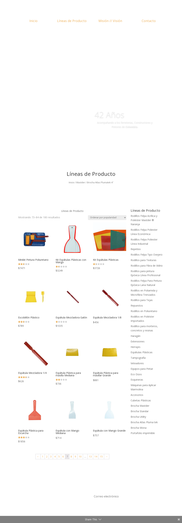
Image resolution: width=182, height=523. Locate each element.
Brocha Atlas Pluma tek (144, 422)
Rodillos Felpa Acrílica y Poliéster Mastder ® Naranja (144, 220)
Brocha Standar (140, 411)
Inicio (33, 21)
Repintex (136, 249)
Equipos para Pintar (142, 368)
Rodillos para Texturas (143, 260)
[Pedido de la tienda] (107, 217)
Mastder (80, 182)
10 (80, 456)
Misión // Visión (110, 21)
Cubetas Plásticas (141, 400)
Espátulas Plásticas (141, 352)
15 (101, 456)
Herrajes (135, 347)
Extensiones (137, 341)
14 (95, 456)
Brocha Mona (138, 427)
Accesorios (137, 395)
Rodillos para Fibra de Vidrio (147, 265)
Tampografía (138, 357)
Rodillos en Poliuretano (144, 311)
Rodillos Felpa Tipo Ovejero (146, 254)
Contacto (149, 21)
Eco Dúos (136, 374)
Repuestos (137, 305)
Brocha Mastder (140, 405)
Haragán (135, 336)
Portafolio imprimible (143, 433)
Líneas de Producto (72, 21)
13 (90, 456)
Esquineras (137, 379)
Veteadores (137, 363)
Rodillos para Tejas (142, 300)
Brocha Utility (138, 416)
